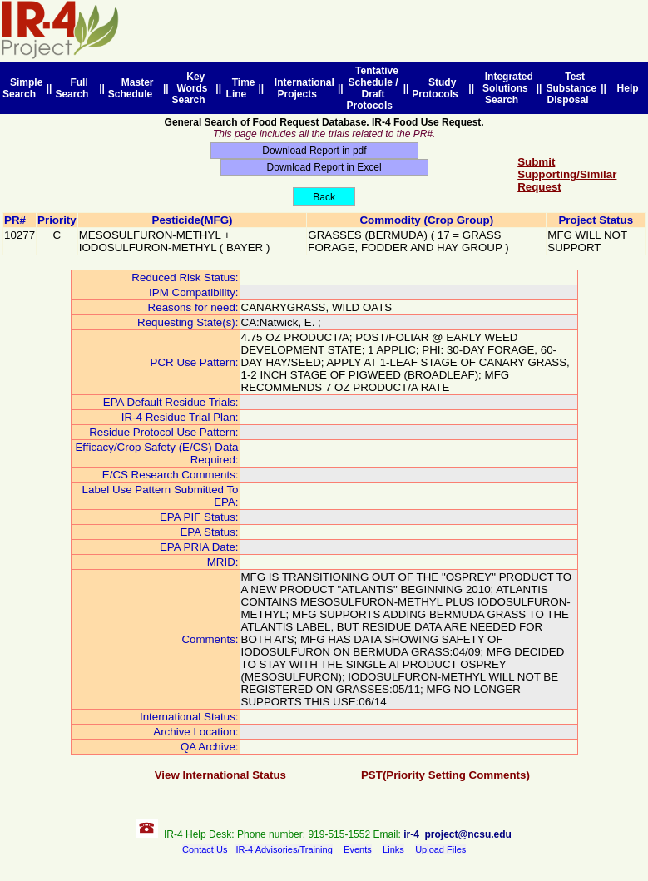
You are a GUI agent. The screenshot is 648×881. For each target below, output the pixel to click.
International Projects (301, 88)
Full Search (74, 88)
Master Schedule (133, 88)
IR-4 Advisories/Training (283, 849)
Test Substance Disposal (571, 88)
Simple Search (22, 88)
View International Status (220, 775)
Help (627, 88)
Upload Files (440, 849)
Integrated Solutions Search (506, 88)
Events (358, 849)
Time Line (240, 88)
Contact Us (204, 849)
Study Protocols (437, 88)
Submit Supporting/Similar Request (566, 174)
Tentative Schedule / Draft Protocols (372, 88)
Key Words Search (191, 88)
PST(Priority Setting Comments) (445, 775)
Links (393, 849)
